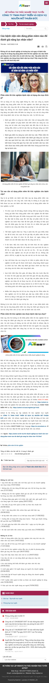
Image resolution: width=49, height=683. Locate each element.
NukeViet (18, 680)
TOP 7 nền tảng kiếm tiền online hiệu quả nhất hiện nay (21, 510)
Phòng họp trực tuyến (10, 603)
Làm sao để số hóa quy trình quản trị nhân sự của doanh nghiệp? (23, 544)
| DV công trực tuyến (26, 676)
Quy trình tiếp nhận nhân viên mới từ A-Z (15, 555)
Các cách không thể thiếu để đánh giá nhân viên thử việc (20, 563)
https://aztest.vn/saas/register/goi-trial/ (26, 407)
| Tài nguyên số (38, 676)
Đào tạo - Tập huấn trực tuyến (12, 598)
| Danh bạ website (14, 676)
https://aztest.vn (42, 402)
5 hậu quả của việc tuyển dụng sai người (15, 585)
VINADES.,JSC (33, 680)
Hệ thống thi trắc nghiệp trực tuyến (24, 12)
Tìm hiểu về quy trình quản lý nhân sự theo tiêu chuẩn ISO (21, 505)
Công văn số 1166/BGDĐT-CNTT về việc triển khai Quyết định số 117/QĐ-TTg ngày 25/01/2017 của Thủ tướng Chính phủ (24, 632)
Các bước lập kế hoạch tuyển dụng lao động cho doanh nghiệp (22, 574)
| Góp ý (45, 676)
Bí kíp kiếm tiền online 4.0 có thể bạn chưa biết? (18, 515)
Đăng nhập (6, 28)
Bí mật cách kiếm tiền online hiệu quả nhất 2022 (18, 530)
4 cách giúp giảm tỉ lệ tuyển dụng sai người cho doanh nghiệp (22, 569)
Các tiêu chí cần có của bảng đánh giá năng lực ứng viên (20, 558)
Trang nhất (5, 676)
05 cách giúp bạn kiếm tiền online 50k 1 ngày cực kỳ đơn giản (23, 524)
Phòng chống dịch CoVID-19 (14, 616)
